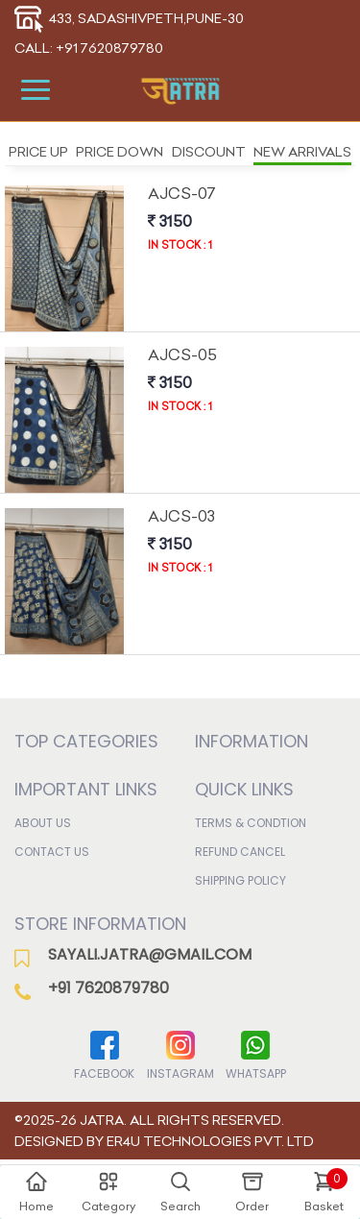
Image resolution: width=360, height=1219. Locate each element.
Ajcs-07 (182, 193)
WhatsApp (256, 1054)
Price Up (38, 151)
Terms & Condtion (250, 823)
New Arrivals (302, 151)
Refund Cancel (240, 851)
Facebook (104, 1054)
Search (180, 1191)
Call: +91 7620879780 (88, 48)
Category (108, 1191)
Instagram (180, 1054)
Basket (326, 1190)
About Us (42, 823)
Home (36, 1191)
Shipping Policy (240, 880)
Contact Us (51, 851)
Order (252, 1191)
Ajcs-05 (182, 354)
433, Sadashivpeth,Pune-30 (129, 18)
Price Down (119, 151)
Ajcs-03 (181, 515)
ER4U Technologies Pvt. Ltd (210, 1141)
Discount (209, 151)
